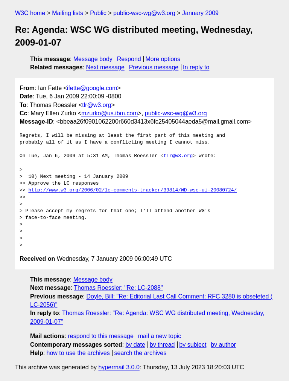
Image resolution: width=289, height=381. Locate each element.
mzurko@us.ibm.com (109, 113)
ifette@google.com (92, 88)
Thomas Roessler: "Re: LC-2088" (118, 288)
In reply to (196, 67)
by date (135, 344)
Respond (129, 59)
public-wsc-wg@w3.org (144, 13)
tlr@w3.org (96, 105)
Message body (93, 59)
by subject (192, 344)
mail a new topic (159, 336)
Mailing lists (67, 13)
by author (223, 344)
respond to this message (100, 336)
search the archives (140, 353)
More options (163, 59)
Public (98, 13)
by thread (162, 344)
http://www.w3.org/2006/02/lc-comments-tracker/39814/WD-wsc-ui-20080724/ (132, 190)
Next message (105, 67)
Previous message (154, 67)
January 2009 (200, 13)
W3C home (30, 13)
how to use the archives (78, 353)
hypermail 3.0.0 (118, 367)
